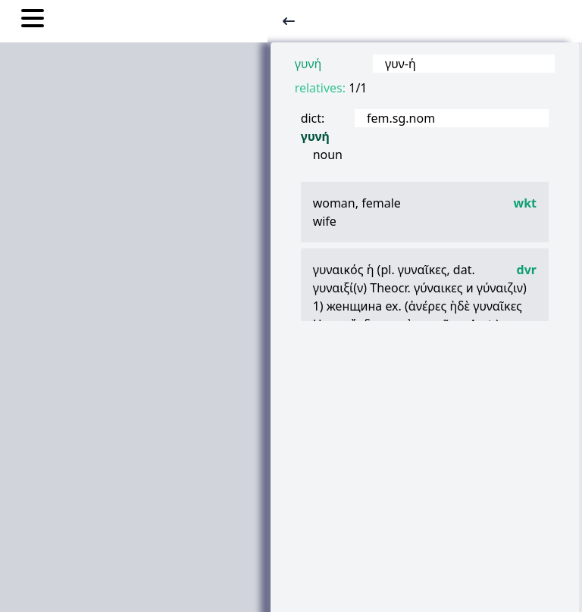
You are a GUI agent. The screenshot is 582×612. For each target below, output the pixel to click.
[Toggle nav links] (32, 20)
